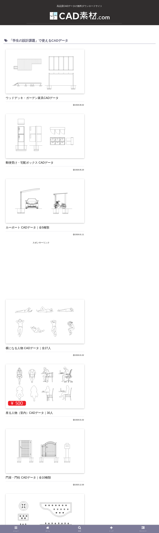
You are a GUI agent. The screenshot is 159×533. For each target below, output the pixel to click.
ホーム (29, 522)
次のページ (79, 475)
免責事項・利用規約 (123, 522)
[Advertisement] (118, 133)
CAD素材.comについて (47, 522)
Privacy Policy (70, 522)
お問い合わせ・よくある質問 (95, 522)
